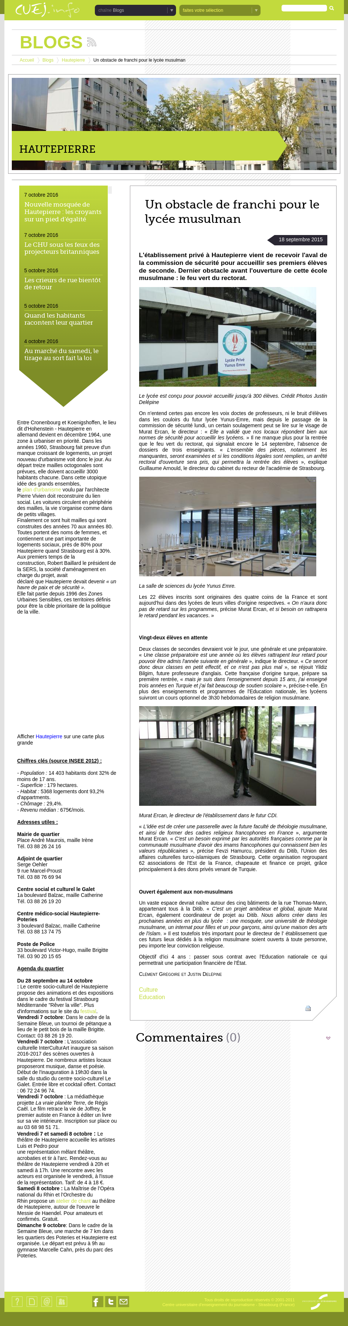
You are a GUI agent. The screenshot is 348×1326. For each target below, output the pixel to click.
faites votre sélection (203, 10)
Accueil (27, 60)
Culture (148, 990)
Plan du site (32, 1306)
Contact (46, 1306)
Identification (61, 1306)
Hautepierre (73, 60)
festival (88, 1011)
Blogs (118, 10)
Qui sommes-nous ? (17, 1306)
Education (152, 997)
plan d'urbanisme (42, 490)
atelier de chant (73, 1201)
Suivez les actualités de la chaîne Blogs (91, 41)
